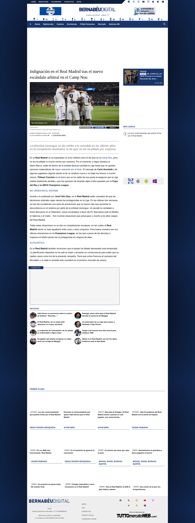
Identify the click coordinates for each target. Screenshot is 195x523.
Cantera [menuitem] (60, 24)
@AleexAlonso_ (58, 135)
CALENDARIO (56, 2)
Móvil (84, 504)
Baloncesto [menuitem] (48, 24)
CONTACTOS (69, 2)
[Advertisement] (97, 47)
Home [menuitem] (37, 24)
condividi (99, 127)
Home (33, 2)
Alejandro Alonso (40, 135)
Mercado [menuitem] (102, 24)
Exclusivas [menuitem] (72, 24)
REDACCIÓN (43, 2)
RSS (83, 508)
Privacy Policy (88, 515)
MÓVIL (79, 2)
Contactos (86, 511)
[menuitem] (30, 24)
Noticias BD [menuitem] (114, 24)
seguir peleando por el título (68, 169)
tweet (113, 127)
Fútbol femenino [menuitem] (87, 24)
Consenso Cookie (89, 519)
